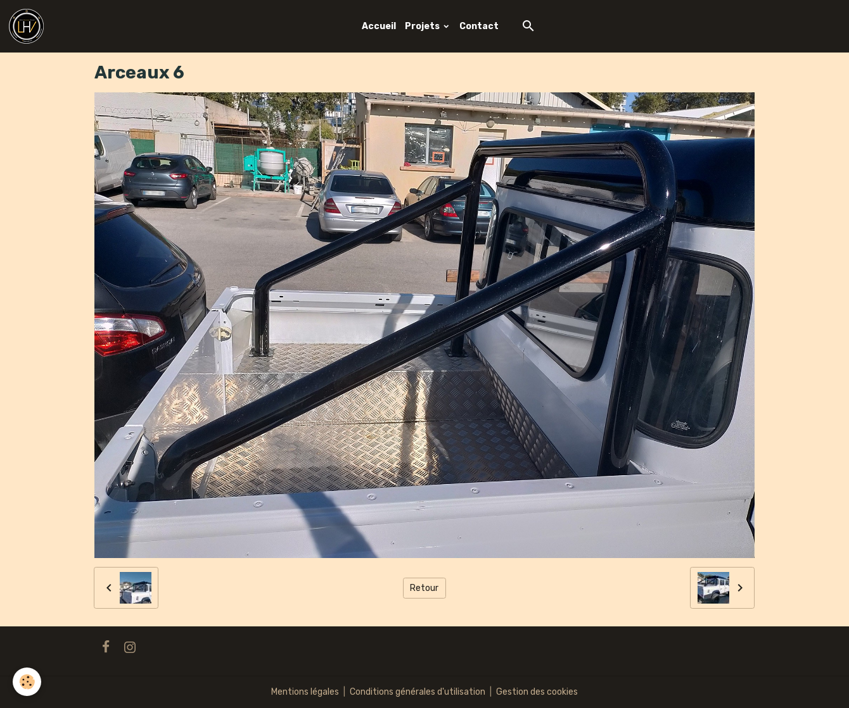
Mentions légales (305, 691)
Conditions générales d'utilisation (417, 691)
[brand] (28, 26)
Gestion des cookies (537, 691)
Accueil (379, 26)
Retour (424, 588)
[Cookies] (27, 682)
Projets (423, 26)
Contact (479, 26)
